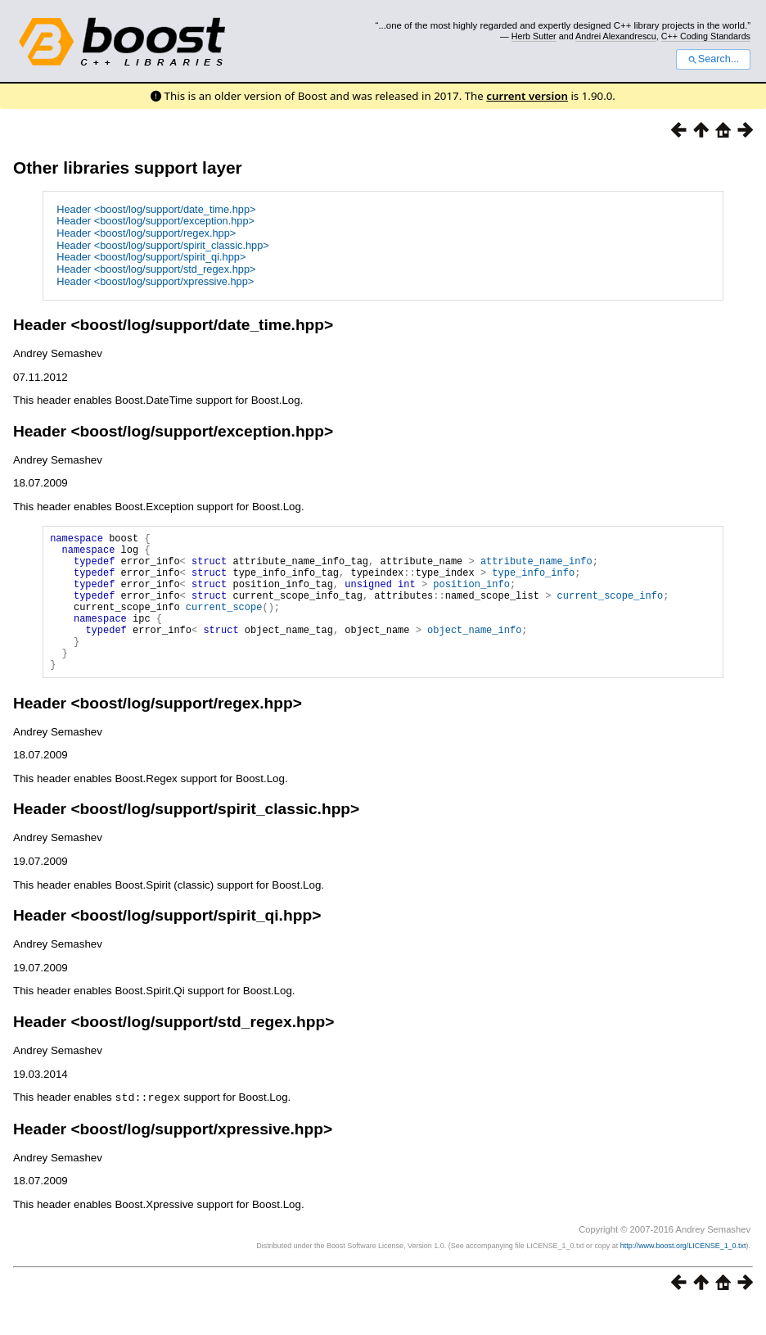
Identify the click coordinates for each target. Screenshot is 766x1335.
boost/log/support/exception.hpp (202, 431)
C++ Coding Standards (705, 36)
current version (527, 95)
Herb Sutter (533, 36)
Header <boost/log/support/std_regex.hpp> (155, 269)
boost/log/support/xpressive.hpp (201, 1157)
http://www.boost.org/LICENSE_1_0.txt (683, 1274)
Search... (713, 59)
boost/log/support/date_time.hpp (202, 324)
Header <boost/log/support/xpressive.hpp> (155, 281)
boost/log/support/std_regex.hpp (203, 1051)
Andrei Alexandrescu (615, 36)
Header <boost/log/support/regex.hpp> (146, 233)
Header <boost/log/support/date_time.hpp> (155, 209)
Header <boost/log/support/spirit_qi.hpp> (151, 257)
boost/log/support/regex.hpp (186, 732)
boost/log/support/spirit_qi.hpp (196, 944)
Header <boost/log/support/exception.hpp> (155, 221)
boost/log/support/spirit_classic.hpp (215, 838)
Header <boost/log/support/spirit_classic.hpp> (162, 245)
